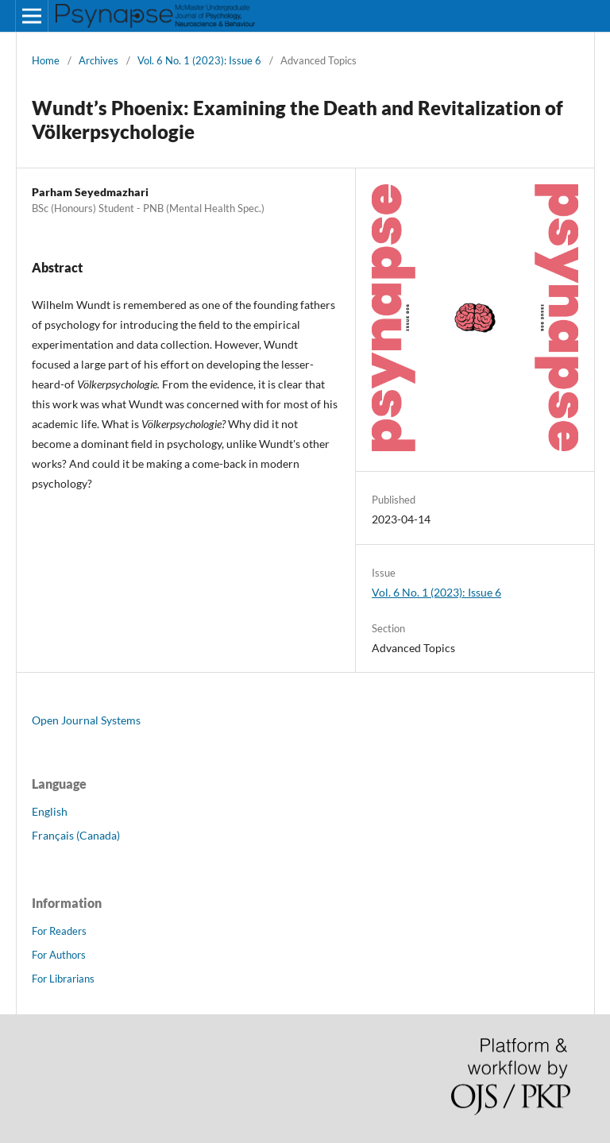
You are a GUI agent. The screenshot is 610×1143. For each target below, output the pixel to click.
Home (46, 60)
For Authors (59, 954)
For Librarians (63, 978)
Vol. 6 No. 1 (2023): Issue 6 (199, 60)
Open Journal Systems (86, 720)
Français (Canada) (76, 835)
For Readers (59, 931)
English (50, 811)
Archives (98, 60)
